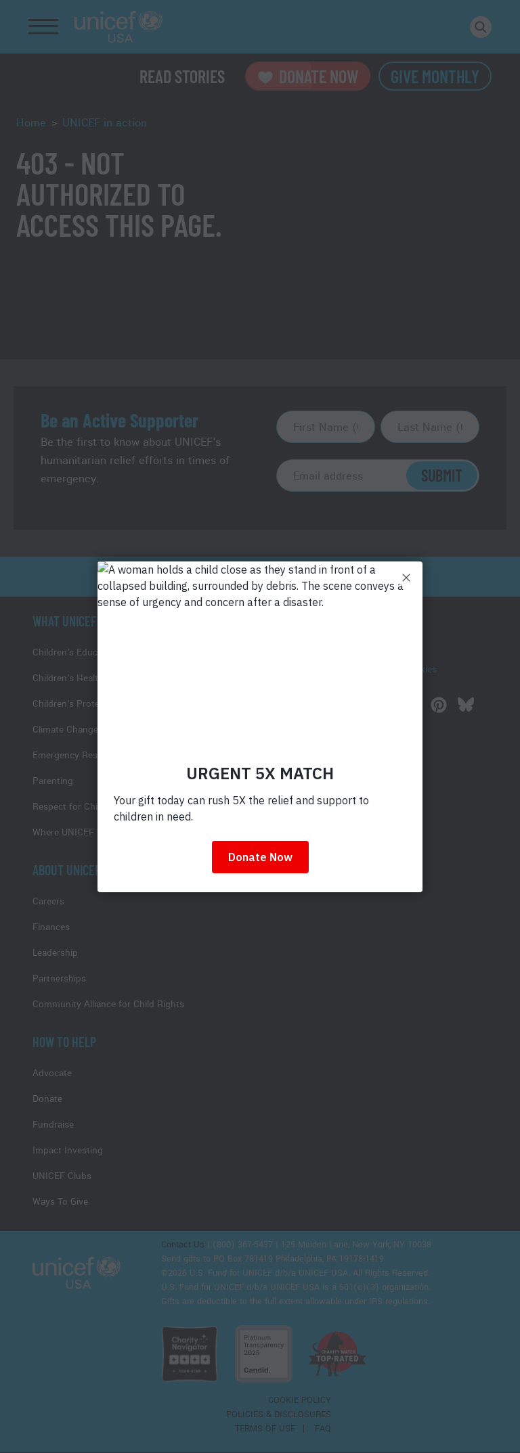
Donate (47, 1098)
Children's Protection (76, 703)
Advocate (52, 1073)
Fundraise (53, 1124)
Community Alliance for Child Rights (108, 1004)
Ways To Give (60, 1201)
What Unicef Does (77, 621)
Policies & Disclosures (278, 1414)
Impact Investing (67, 1150)
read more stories (260, 577)
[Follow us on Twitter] (330, 705)
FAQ (323, 1429)
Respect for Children (75, 806)
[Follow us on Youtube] (384, 705)
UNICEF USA (118, 27)
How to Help (64, 1042)
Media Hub (309, 620)
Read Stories (182, 76)
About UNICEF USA (77, 870)
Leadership (55, 952)
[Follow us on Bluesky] (466, 705)
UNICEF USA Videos (329, 685)
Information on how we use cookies (362, 669)
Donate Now (307, 76)
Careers (48, 901)
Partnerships (59, 978)
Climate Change (65, 729)
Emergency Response (77, 755)
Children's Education (75, 652)
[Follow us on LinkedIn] (357, 705)
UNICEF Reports (321, 636)
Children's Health (68, 678)
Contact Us (182, 1245)
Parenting (52, 781)
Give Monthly (435, 76)
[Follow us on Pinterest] (439, 705)
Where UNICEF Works (77, 832)
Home (31, 123)
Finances (51, 927)
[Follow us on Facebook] (303, 705)
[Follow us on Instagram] (411, 705)
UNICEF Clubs (61, 1176)
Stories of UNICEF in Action (345, 653)
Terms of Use (265, 1429)
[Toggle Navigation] (43, 27)
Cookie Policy (299, 1400)
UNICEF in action (104, 123)
